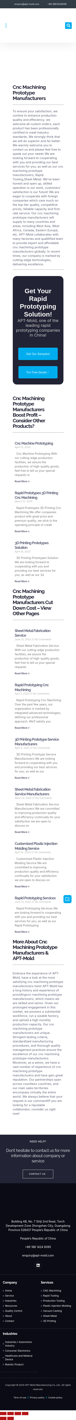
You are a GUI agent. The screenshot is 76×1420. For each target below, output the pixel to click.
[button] (6, 25)
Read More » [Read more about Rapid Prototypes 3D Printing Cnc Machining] (22, 531)
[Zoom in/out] (25, 1413)
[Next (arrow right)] (10, 1418)
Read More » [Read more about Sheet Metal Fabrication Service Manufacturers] (22, 832)
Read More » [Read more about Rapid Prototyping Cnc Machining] (22, 727)
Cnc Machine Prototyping (34, 443)
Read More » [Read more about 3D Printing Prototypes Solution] (22, 581)
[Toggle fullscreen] (18, 1413)
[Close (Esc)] (3, 1413)
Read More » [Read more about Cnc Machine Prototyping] (22, 481)
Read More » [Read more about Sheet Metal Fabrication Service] (22, 673)
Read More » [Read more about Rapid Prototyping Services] (22, 931)
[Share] (10, 1413)
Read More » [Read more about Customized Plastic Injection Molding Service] (22, 886)
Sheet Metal (32, 179)
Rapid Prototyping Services (35, 898)
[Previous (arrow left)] (3, 1418)
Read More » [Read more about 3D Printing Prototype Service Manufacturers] (22, 777)
